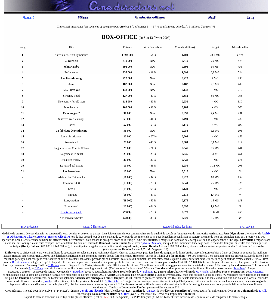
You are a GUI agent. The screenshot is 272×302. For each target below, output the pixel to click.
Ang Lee (151, 291)
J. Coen (39, 268)
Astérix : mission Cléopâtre (53, 237)
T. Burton (53, 265)
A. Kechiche (112, 281)
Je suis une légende (71, 212)
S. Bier (125, 294)
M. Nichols (202, 272)
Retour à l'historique (94, 227)
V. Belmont (146, 272)
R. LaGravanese (21, 262)
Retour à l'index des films (177, 227)
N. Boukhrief (77, 272)
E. (30, 268)
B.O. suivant (247, 227)
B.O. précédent (29, 227)
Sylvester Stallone (151, 243)
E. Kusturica (256, 272)
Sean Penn (239, 268)
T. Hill (262, 291)
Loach (47, 281)
